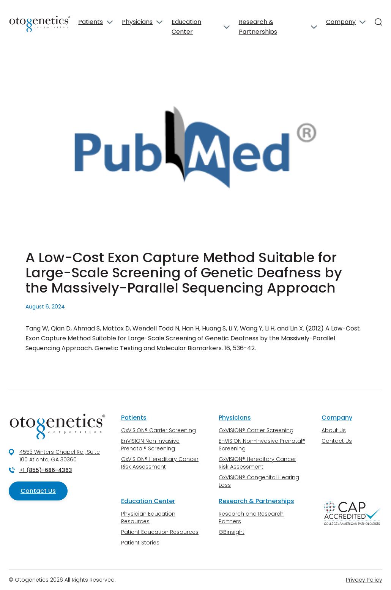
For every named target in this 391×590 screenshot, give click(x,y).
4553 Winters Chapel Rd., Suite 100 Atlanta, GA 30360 (59, 455)
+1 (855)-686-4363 (45, 470)
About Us (334, 430)
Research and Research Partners (251, 517)
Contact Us (38, 490)
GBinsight (231, 532)
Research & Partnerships (258, 26)
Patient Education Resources (160, 532)
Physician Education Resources (148, 517)
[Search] (378, 22)
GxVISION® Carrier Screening (158, 430)
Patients (90, 21)
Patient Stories (140, 542)
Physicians (137, 21)
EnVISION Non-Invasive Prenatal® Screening (262, 444)
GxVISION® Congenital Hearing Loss (259, 481)
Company (341, 21)
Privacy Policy (364, 580)
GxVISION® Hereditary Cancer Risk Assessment (160, 462)
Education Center (186, 26)
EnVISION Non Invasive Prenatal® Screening (150, 444)
